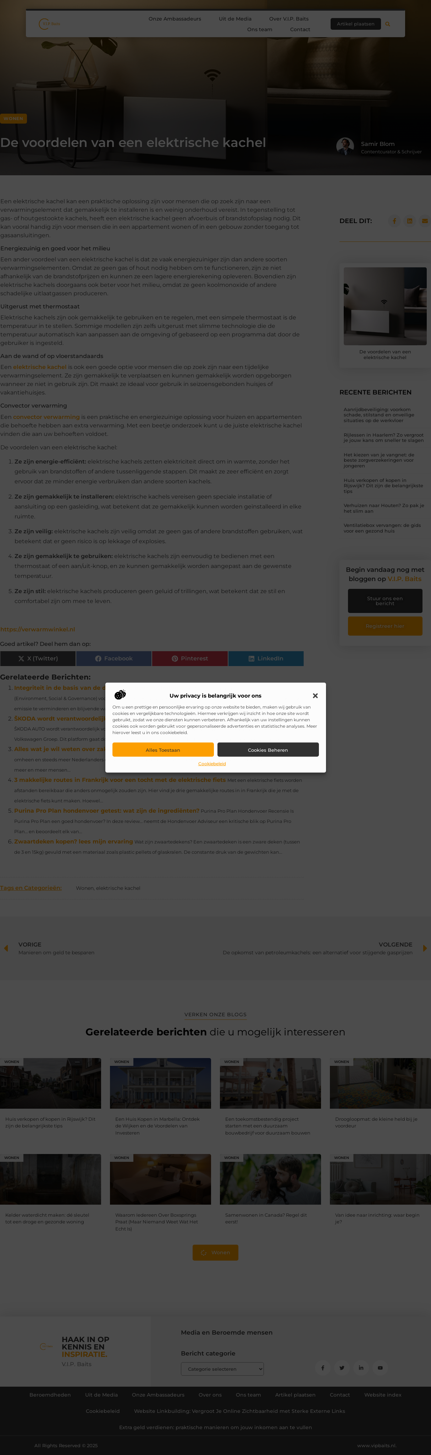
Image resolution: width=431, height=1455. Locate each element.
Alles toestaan (163, 750)
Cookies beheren (268, 750)
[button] (315, 695)
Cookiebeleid (212, 763)
